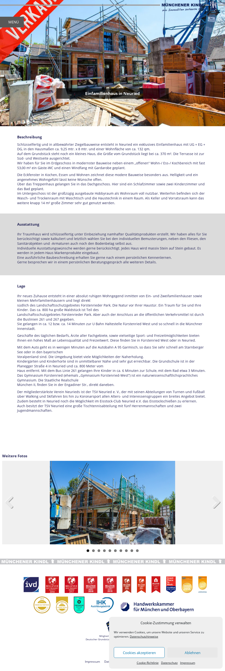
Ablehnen (192, 652)
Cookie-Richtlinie (148, 663)
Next (213, 502)
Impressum (187, 663)
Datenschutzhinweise (144, 637)
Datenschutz (169, 663)
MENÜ (13, 22)
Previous (12, 502)
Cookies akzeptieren (139, 652)
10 (137, 550)
